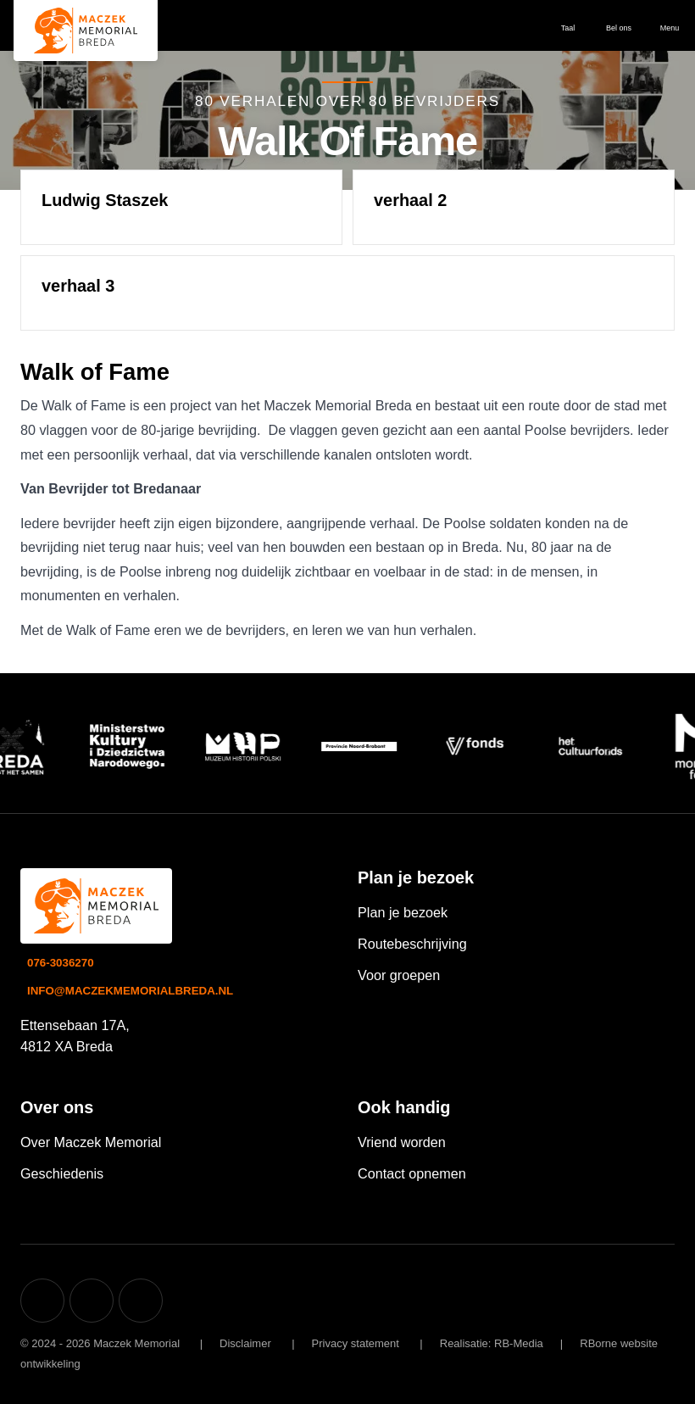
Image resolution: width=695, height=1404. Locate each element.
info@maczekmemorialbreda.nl (130, 990)
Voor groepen (399, 975)
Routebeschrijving (412, 943)
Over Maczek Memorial (90, 1142)
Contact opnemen (412, 1173)
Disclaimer (245, 1343)
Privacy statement (355, 1343)
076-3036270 (60, 962)
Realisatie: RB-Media (491, 1343)
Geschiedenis (61, 1173)
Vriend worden (402, 1142)
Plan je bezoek (403, 912)
